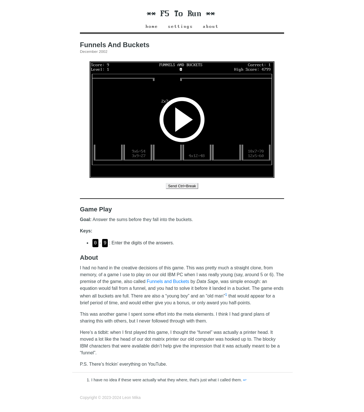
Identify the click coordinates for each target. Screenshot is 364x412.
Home (152, 26)
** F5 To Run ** (181, 13)
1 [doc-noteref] (226, 294)
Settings (180, 26)
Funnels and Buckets (168, 281)
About (211, 26)
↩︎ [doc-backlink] (245, 380)
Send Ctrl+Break (182, 186)
